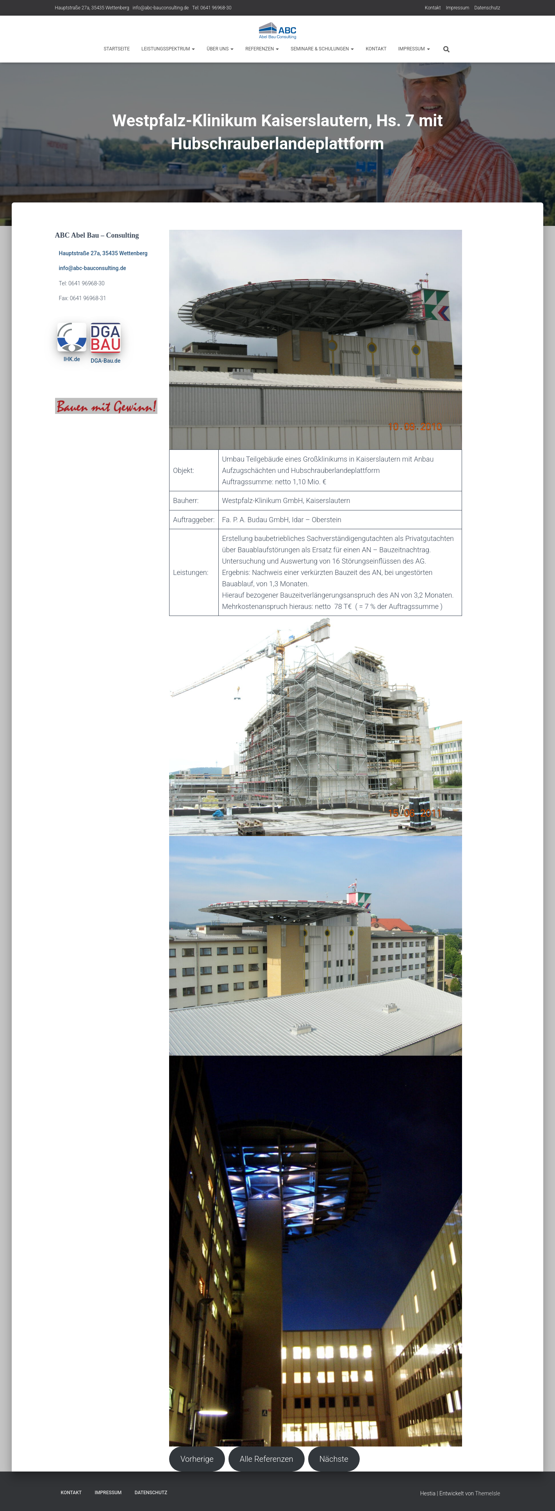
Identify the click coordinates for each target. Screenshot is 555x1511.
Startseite (117, 49)
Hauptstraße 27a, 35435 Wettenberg (92, 8)
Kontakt (433, 8)
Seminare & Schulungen (322, 49)
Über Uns (220, 49)
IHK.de (72, 359)
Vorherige (197, 1459)
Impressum (457, 8)
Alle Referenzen (266, 1459)
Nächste (333, 1459)
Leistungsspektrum (168, 49)
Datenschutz (487, 8)
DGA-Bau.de (105, 361)
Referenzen (262, 49)
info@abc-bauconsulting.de (161, 8)
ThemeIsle (487, 1493)
